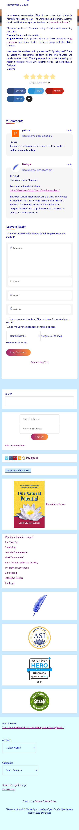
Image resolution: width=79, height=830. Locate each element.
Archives (6, 740)
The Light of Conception (17, 568)
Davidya (26, 164)
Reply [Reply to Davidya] (69, 164)
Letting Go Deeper (14, 578)
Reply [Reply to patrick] (69, 130)
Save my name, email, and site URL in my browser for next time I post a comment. (38, 321)
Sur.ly (45, 676)
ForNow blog (8, 789)
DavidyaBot (32, 458)
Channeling (10, 547)
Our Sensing (11, 573)
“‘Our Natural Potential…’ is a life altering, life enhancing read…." (33, 728)
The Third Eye (11, 542)
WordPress (50, 801)
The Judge (10, 583)
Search (8, 394)
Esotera (38, 801)
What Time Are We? (14, 557)
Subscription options (15, 446)
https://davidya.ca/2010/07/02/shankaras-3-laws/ (34, 190)
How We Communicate (16, 552)
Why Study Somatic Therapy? (19, 537)
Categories (7, 763)
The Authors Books (55, 504)
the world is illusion (59, 22)
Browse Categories (11, 785)
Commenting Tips (39, 362)
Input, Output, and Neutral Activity (21, 563)
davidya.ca (39, 670)
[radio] (26, 77)
